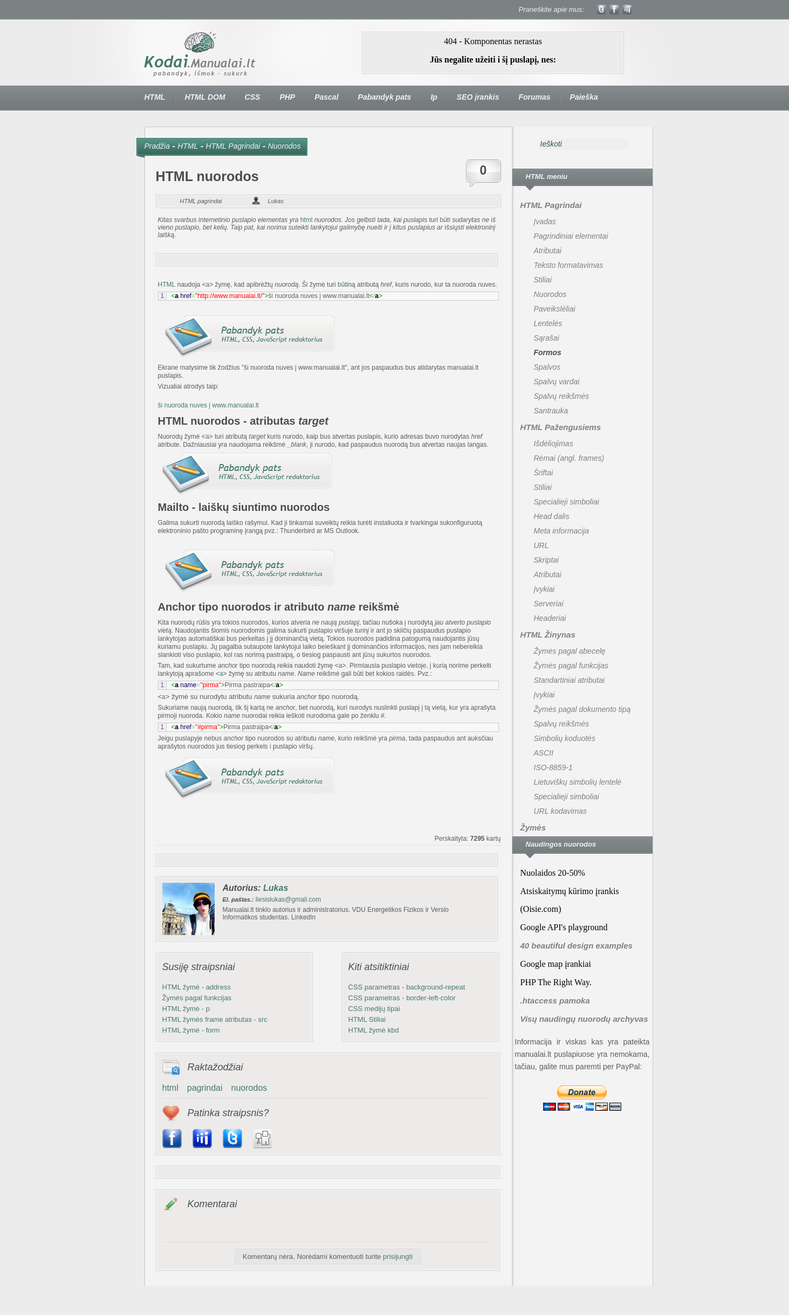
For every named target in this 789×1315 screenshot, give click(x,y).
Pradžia (157, 146)
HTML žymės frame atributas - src (214, 1019)
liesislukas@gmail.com (288, 899)
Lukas (276, 201)
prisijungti (398, 1256)
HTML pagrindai (201, 201)
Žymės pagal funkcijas (197, 998)
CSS (252, 97)
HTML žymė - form (191, 1030)
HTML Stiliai (367, 1019)
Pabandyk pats (384, 97)
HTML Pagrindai (233, 146)
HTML (155, 97)
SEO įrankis (478, 97)
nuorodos (249, 1087)
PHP (287, 97)
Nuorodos (284, 146)
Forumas (534, 97)
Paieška (584, 97)
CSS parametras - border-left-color (402, 998)
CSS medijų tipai (374, 1009)
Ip (433, 97)
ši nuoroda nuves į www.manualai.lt (208, 405)
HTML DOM (204, 97)
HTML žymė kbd (373, 1030)
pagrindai (205, 1087)
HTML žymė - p (186, 1009)
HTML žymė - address (196, 987)
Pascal (326, 97)
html (306, 220)
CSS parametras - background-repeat (406, 987)
